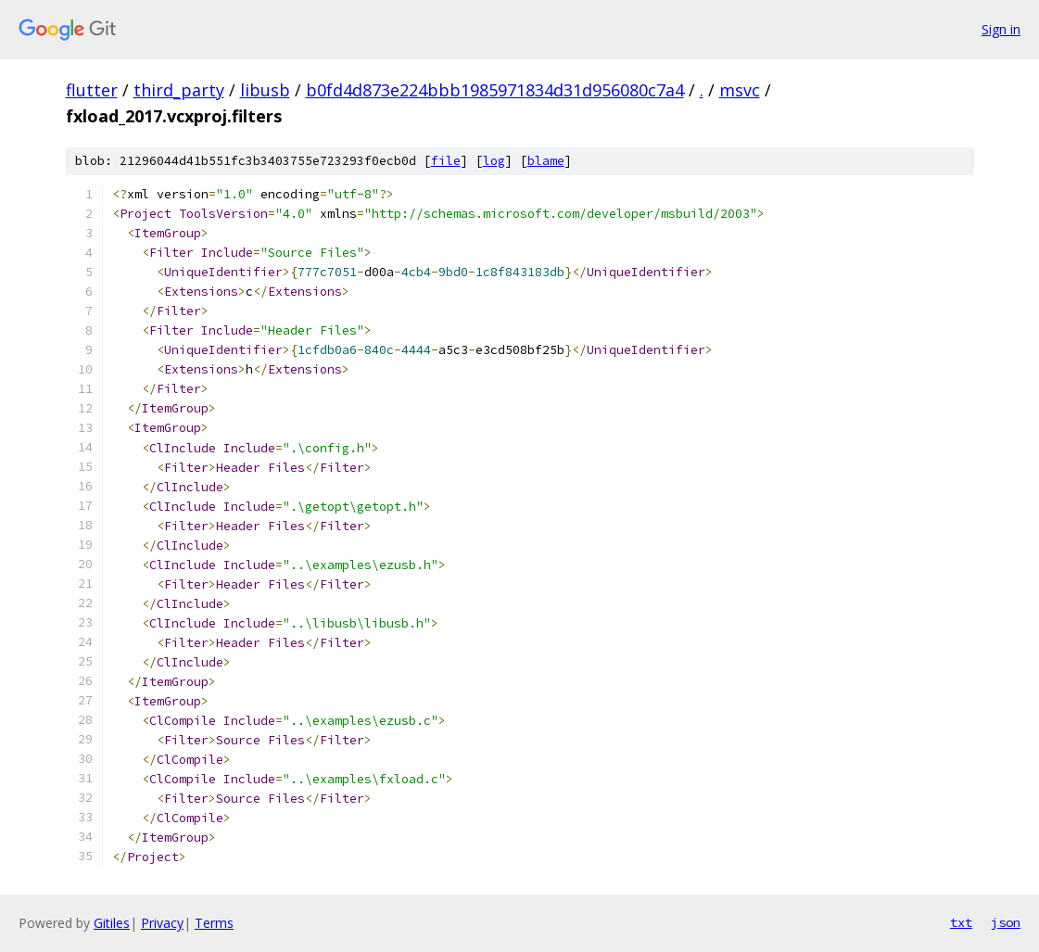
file (446, 161)
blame (545, 161)
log (494, 161)
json (1005, 922)
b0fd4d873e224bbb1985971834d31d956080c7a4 (495, 90)
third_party (178, 90)
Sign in (1001, 29)
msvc (739, 90)
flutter (92, 90)
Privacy (162, 923)
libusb (265, 90)
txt (961, 922)
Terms (214, 923)
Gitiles (112, 923)
